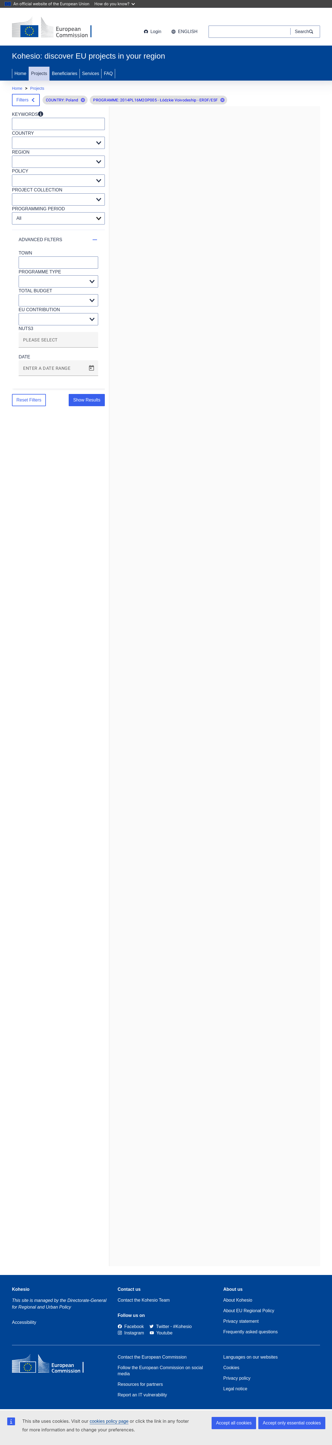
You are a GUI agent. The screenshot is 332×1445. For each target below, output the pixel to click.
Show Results (86, 400)
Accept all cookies (234, 1423)
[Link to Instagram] (131, 1333)
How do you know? (115, 3)
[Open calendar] (91, 368)
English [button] (184, 31)
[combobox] (58, 342)
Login (152, 31)
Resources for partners (140, 1384)
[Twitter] (159, 1326)
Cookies (231, 1367)
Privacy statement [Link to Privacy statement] (241, 1321)
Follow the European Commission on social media (160, 1370)
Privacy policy (237, 1378)
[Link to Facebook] (131, 1326)
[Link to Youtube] (161, 1333)
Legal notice (235, 1388)
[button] (83, 100)
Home (20, 73)
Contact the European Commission (152, 1357)
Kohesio (20, 1289)
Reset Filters (28, 400)
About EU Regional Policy (248, 1310)
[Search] (305, 32)
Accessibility (24, 1322)
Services (90, 73)
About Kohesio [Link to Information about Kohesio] (237, 1300)
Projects (39, 73)
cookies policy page (109, 1421)
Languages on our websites (250, 1357)
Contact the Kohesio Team (144, 1300)
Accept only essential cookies (292, 1423)
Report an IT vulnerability (142, 1394)
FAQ (108, 73)
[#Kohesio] (182, 1326)
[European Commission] (56, 28)
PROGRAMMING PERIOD (38, 208)
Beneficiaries (64, 73)
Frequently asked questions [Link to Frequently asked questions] (250, 1331)
